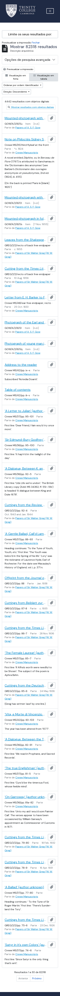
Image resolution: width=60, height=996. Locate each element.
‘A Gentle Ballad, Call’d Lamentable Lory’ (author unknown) (26, 534)
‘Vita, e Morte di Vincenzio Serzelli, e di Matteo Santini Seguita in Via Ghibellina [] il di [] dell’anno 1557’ (26, 714)
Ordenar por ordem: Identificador (21, 85)
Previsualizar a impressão (18, 69)
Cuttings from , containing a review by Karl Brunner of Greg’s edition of (26, 603)
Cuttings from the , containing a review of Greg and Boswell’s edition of (26, 862)
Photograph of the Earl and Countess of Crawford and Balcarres (26, 322)
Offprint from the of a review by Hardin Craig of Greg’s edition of (26, 578)
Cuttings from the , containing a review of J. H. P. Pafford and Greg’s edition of (26, 628)
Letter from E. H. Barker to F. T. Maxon (26, 297)
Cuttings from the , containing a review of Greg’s (26, 837)
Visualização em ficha (15, 77)
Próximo (37, 978)
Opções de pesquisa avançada (27, 60)
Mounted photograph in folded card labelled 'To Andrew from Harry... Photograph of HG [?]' (26, 218)
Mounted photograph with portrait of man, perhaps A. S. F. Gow (26, 118)
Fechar (36, 42)
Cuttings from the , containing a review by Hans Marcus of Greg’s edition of (26, 685)
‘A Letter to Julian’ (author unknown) (26, 411)
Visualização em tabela (43, 77)
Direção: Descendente (16, 91)
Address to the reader (21, 365)
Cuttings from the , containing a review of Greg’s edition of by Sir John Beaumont (26, 920)
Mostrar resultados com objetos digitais (31, 107)
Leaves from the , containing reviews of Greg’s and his (26, 240)
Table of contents (18, 390)
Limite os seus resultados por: (30, 34)
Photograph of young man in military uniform (26, 343)
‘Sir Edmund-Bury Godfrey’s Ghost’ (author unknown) (26, 440)
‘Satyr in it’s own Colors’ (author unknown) (26, 945)
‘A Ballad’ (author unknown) (24, 887)
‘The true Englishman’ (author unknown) (26, 768)
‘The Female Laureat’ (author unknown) (26, 653)
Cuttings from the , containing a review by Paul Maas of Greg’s (26, 505)
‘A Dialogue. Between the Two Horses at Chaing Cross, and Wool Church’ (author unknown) (26, 739)
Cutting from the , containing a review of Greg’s (26, 268)
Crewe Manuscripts (26, 152)
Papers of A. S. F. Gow (27, 127)
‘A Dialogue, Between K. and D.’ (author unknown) (26, 468)
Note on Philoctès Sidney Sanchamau (26, 139)
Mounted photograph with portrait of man (26, 197)
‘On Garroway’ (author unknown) (26, 797)
